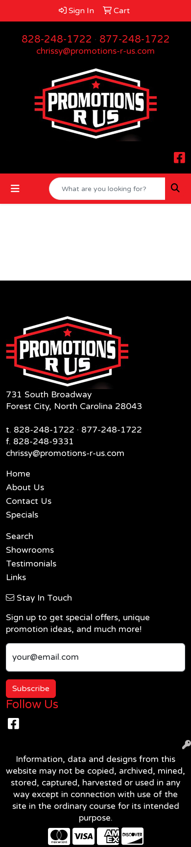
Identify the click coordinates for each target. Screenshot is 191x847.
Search (19, 536)
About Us (25, 487)
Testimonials (31, 564)
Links (16, 577)
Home (18, 474)
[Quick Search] (107, 188)
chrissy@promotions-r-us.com (95, 51)
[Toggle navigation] (15, 189)
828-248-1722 (57, 39)
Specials (22, 515)
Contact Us (28, 501)
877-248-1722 (134, 39)
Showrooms (30, 550)
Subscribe (30, 689)
